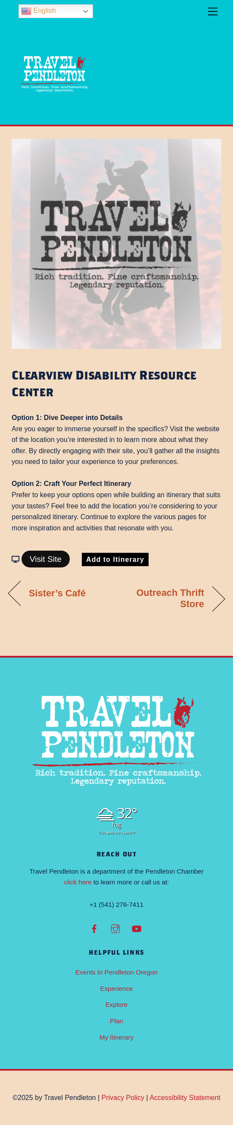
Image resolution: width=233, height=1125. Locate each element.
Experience (116, 988)
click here (78, 882)
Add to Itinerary (115, 559)
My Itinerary (116, 1037)
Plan (116, 1021)
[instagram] (115, 927)
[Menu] (212, 11)
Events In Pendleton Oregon (116, 972)
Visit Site (46, 559)
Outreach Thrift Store (163, 598)
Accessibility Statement (185, 1097)
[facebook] (94, 927)
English (38, 11)
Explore (117, 1004)
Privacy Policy (123, 1097)
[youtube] (136, 927)
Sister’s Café (57, 593)
